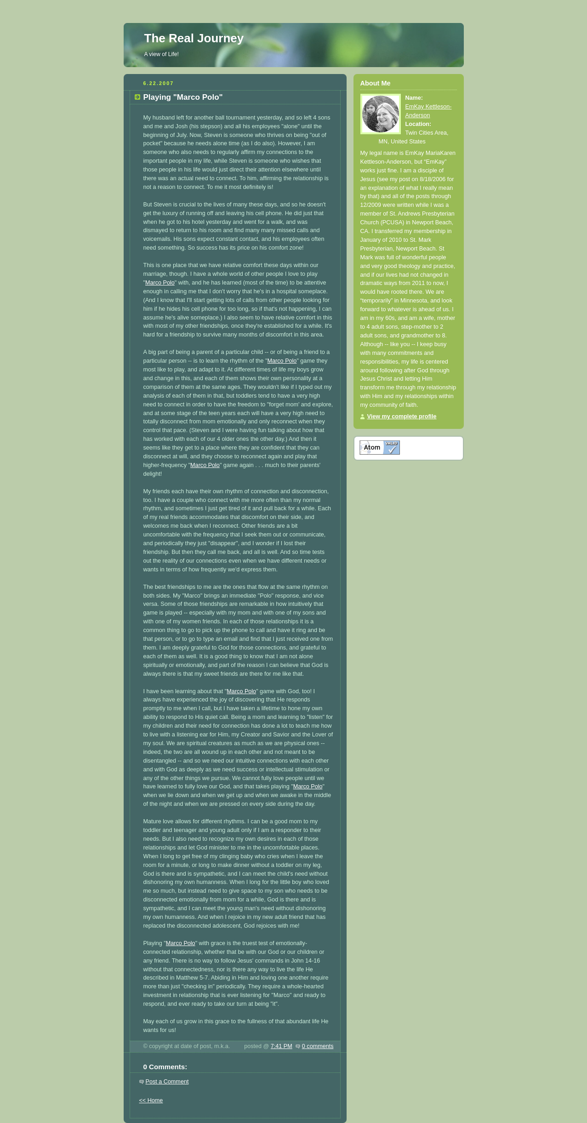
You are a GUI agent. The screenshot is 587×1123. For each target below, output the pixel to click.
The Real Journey (194, 38)
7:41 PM (281, 1046)
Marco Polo (160, 282)
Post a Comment (167, 1081)
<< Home (151, 1100)
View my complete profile (402, 416)
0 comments (318, 1046)
